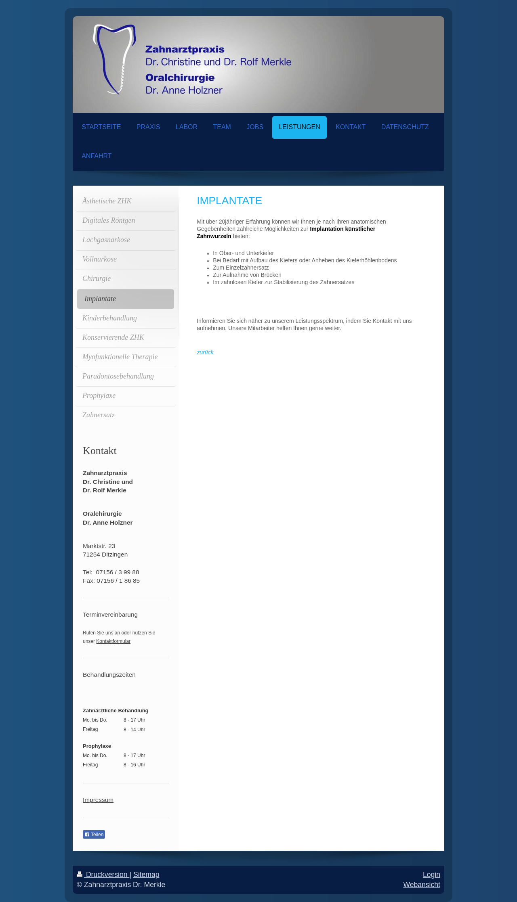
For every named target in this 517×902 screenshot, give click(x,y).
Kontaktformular (113, 641)
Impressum (98, 799)
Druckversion (103, 875)
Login (431, 875)
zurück (205, 352)
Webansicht (421, 885)
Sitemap (146, 875)
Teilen (93, 834)
